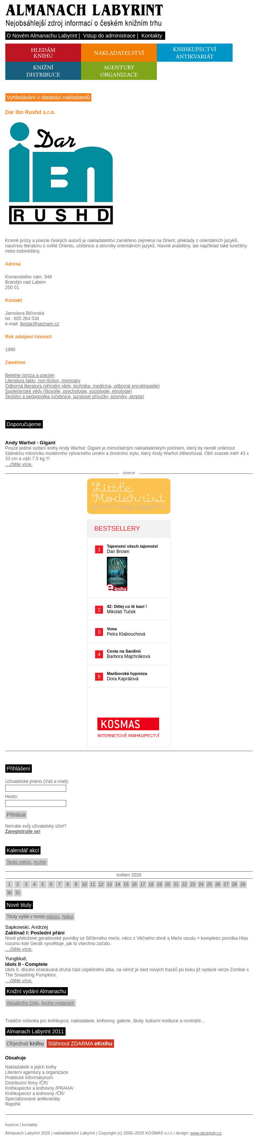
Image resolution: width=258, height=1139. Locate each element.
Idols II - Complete (26, 964)
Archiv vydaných (57, 1003)
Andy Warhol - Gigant (30, 442)
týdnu (67, 916)
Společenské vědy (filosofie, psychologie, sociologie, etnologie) (68, 391)
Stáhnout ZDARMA (80, 1044)
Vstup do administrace (109, 36)
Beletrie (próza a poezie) (30, 375)
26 (217, 884)
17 (142, 884)
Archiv (39, 862)
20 (167, 884)
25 (209, 884)
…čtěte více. (19, 464)
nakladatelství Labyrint (74, 1133)
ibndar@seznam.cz (39, 324)
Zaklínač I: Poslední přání (35, 933)
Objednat (25, 1044)
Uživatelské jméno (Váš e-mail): (37, 781)
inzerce (12, 1124)
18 (151, 884)
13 (109, 884)
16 (134, 884)
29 (242, 884)
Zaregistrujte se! (23, 831)
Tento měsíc (19, 862)
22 (184, 884)
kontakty (30, 1124)
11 (92, 884)
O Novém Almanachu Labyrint (42, 36)
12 (101, 884)
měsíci (53, 916)
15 (126, 884)
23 (192, 884)
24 (201, 884)
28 (234, 884)
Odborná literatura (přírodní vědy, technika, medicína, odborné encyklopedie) (82, 386)
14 (117, 884)
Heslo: (11, 796)
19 (159, 884)
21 (176, 884)
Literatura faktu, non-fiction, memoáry (43, 380)
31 (17, 892)
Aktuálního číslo (23, 1003)
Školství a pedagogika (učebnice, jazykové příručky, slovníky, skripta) (74, 396)
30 (9, 892)
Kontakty (151, 36)
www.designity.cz (206, 1133)
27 (226, 884)
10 (84, 884)
